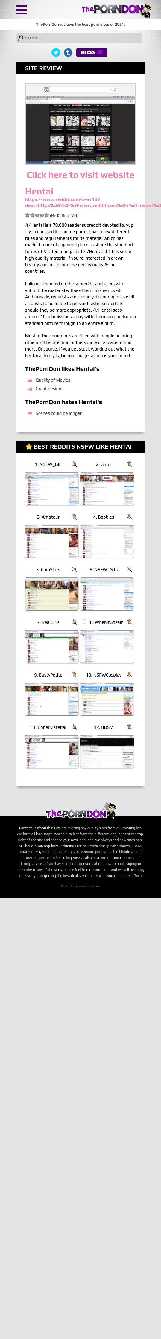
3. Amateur (48, 517)
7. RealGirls (48, 622)
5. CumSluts (48, 569)
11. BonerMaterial (48, 727)
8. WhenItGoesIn (107, 622)
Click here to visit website (80, 175)
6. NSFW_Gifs (104, 569)
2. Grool (103, 464)
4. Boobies (103, 517)
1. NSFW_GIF (48, 464)
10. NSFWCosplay (103, 674)
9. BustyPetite (48, 674)
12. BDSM (104, 727)
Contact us (28, 828)
